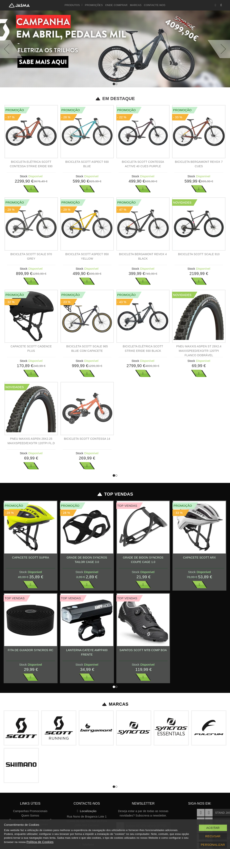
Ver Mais (31, 188)
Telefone (86, 793)
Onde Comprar (116, 5)
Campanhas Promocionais (30, 760)
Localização (87, 760)
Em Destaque (115, 98)
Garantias (30, 795)
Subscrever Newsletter (141, 775)
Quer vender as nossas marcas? (30, 769)
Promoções (94, 5)
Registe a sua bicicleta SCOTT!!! (30, 808)
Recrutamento (30, 800)
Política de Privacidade (30, 777)
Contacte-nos (154, 5)
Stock (23, 176)
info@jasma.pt (86, 786)
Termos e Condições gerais (30, 773)
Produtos (74, 5)
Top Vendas (115, 485)
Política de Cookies (30, 782)
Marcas (136, 5)
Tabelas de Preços (30, 786)
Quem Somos (30, 764)
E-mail (87, 781)
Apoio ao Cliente (30, 791)
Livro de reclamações (30, 804)
